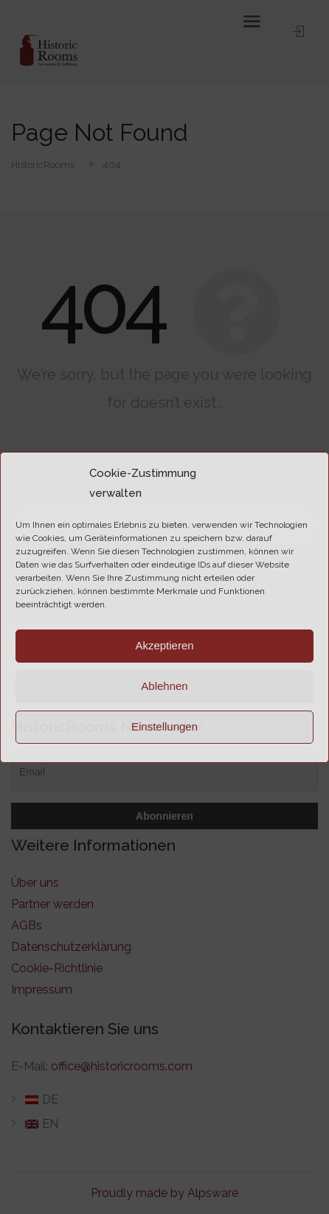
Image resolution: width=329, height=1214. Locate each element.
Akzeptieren (164, 645)
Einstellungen (164, 726)
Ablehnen (164, 686)
